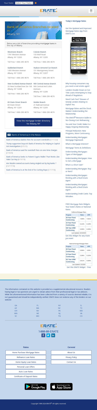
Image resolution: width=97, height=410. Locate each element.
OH (16, 310)
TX (81, 308)
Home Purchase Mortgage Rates (25, 352)
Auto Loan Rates (26, 371)
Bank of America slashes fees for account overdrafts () (32, 139)
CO (81, 316)
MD (81, 310)
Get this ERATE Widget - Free (79, 267)
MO (37, 316)
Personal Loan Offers (26, 367)
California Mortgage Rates (78, 212)
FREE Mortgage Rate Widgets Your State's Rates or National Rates (78, 207)
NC (59, 308)
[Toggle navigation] (91, 11)
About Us (71, 352)
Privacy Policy (71, 357)
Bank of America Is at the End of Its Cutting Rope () (30, 170)
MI (38, 313)
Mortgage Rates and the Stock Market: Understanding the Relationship (78, 111)
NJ (59, 313)
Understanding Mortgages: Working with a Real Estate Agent (77, 178)
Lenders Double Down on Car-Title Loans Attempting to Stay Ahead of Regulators (78, 92)
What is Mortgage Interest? (77, 144)
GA (16, 305)
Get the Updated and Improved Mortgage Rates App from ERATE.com (78, 31)
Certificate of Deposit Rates (25, 376)
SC (16, 316)
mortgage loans (47, 43)
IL (81, 305)
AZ (16, 308)
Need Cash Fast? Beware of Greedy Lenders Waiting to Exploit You (77, 102)
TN (59, 316)
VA (81, 313)
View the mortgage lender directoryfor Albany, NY (33, 122)
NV (37, 310)
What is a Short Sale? (74, 165)
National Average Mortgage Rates (78, 243)
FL (38, 305)
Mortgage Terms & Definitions (78, 148)
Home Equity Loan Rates (26, 362)
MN (15, 313)
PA (59, 310)
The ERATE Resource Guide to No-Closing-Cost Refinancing (78, 118)
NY (59, 305)
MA (37, 308)
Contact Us (71, 362)
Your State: (9, 3)
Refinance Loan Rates (26, 357)
